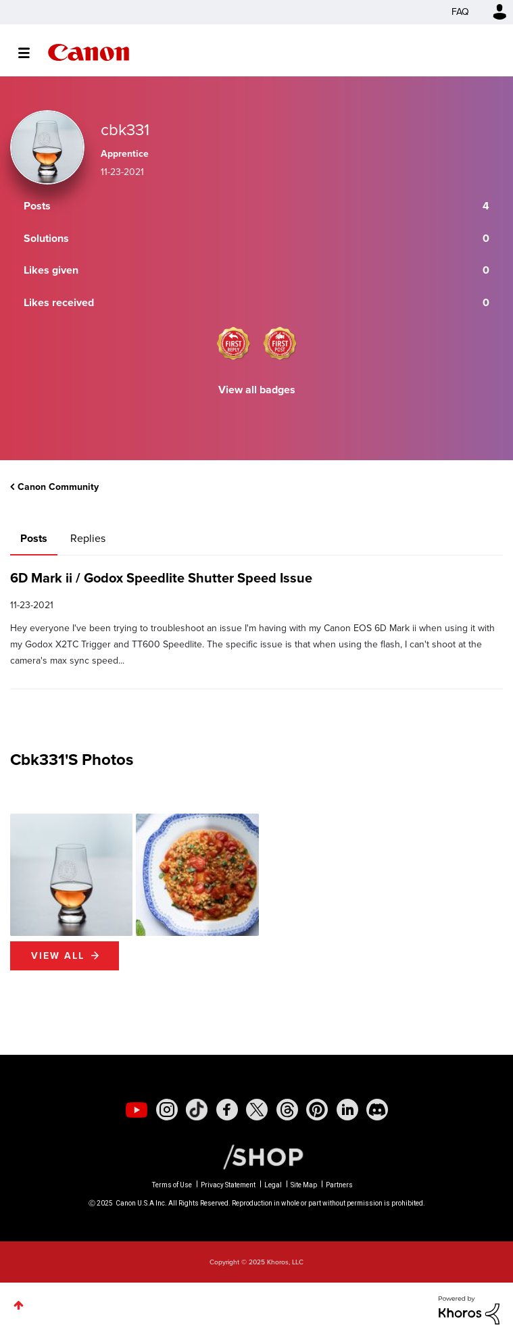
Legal (273, 1185)
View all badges (256, 389)
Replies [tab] (87, 538)
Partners (339, 1185)
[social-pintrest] (317, 1109)
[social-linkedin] (347, 1109)
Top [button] (18, 1305)
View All (57, 956)
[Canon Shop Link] (256, 1156)
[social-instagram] (167, 1109)
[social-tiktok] (196, 1109)
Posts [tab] (33, 538)
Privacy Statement (228, 1185)
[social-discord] (377, 1109)
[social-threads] (287, 1109)
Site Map (304, 1185)
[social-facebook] (227, 1109)
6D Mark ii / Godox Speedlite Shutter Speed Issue (161, 578)
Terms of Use (172, 1185)
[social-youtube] (136, 1109)
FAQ (460, 12)
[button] (71, 875)
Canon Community (88, 52)
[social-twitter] (257, 1109)
